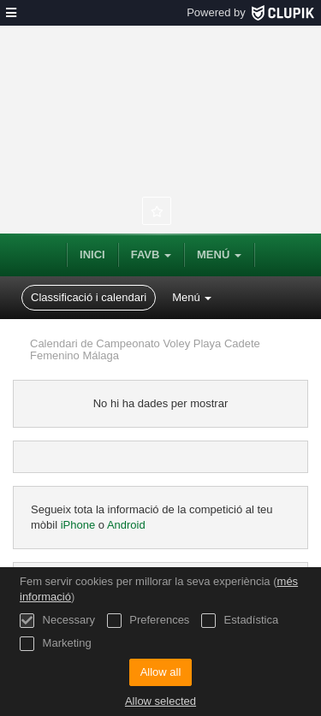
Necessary (57, 620)
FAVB (151, 254)
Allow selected (160, 701)
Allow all (160, 672)
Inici (92, 254)
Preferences (148, 620)
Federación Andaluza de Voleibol (160, 111)
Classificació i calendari (88, 297)
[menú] (11, 13)
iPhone (79, 524)
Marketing (56, 643)
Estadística (239, 620)
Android (126, 524)
